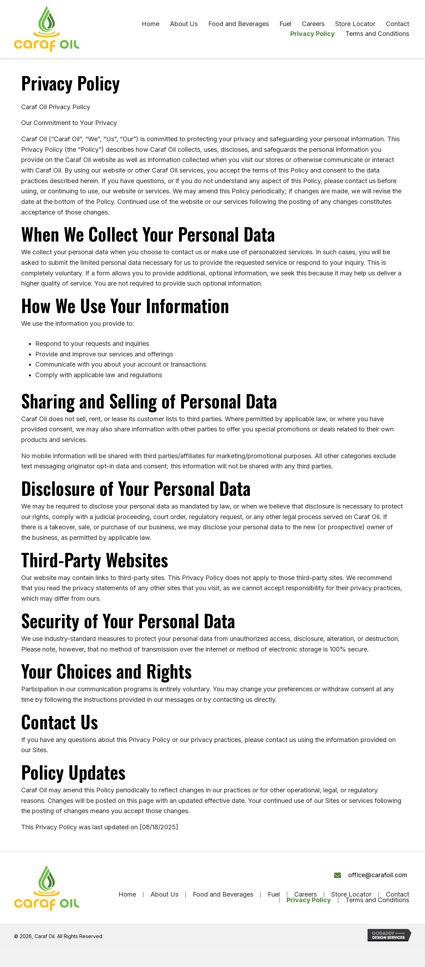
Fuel (274, 894)
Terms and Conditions (377, 900)
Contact (397, 894)
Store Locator (351, 894)
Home (127, 894)
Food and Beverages (223, 894)
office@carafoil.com (377, 875)
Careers (305, 894)
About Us (164, 894)
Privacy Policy (309, 900)
